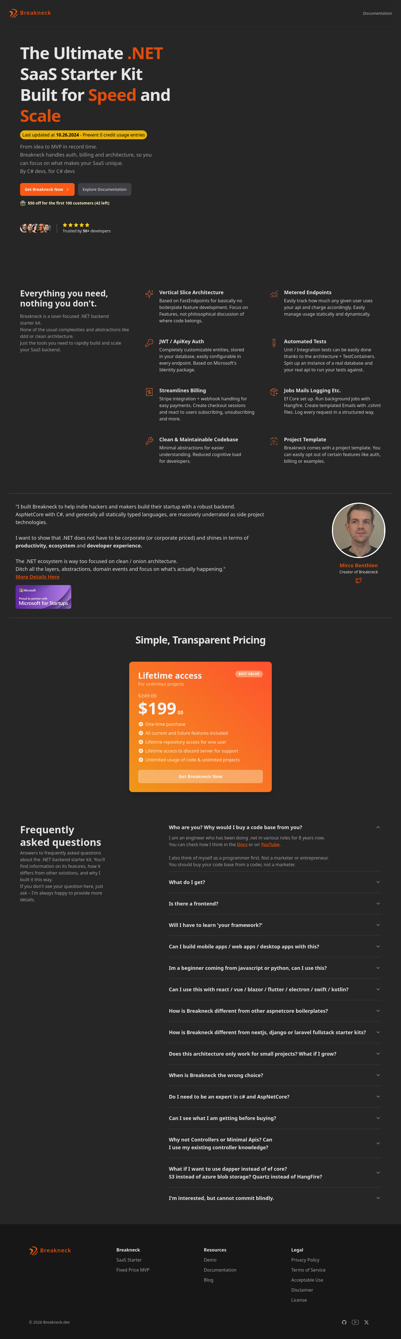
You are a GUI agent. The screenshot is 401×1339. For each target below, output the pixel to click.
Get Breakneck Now (47, 189)
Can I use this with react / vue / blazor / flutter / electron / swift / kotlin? (275, 989)
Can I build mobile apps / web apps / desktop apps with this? (275, 946)
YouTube (270, 844)
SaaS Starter (129, 1260)
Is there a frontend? (275, 903)
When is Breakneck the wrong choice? (275, 1075)
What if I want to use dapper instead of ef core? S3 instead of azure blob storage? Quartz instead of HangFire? (275, 1172)
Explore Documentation (105, 189)
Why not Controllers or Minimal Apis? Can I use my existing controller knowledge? (275, 1143)
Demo (210, 1260)
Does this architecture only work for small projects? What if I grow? (275, 1053)
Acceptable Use (307, 1280)
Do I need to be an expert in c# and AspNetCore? (275, 1096)
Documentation (377, 13)
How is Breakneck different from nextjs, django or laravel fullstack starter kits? (275, 1032)
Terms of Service (308, 1270)
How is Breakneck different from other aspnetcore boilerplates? (275, 1010)
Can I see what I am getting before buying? (275, 1118)
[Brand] (30, 13)
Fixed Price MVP (133, 1270)
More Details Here (38, 576)
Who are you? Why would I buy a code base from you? (275, 827)
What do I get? (275, 882)
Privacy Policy (305, 1260)
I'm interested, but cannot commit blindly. (275, 1198)
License (299, 1300)
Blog (208, 1280)
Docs (242, 844)
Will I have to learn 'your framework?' (275, 925)
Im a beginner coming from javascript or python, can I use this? (275, 968)
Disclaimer (302, 1290)
